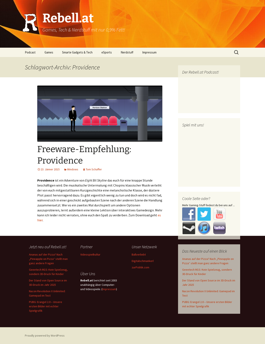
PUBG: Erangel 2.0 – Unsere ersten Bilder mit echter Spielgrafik (45, 306)
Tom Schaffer (94, 169)
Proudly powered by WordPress (45, 335)
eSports (106, 52)
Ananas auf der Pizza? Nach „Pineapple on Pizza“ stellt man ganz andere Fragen (48, 259)
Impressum (149, 52)
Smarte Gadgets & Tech (77, 52)
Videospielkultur (90, 254)
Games (49, 52)
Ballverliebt (139, 254)
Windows (72, 169)
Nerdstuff (127, 52)
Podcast (30, 52)
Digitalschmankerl (143, 261)
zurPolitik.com (140, 267)
